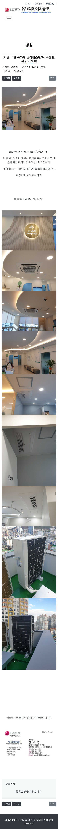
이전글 (7, 78)
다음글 (16, 78)
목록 (52, 78)
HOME (29, 3)
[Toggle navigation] (9, 17)
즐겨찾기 (39, 3)
